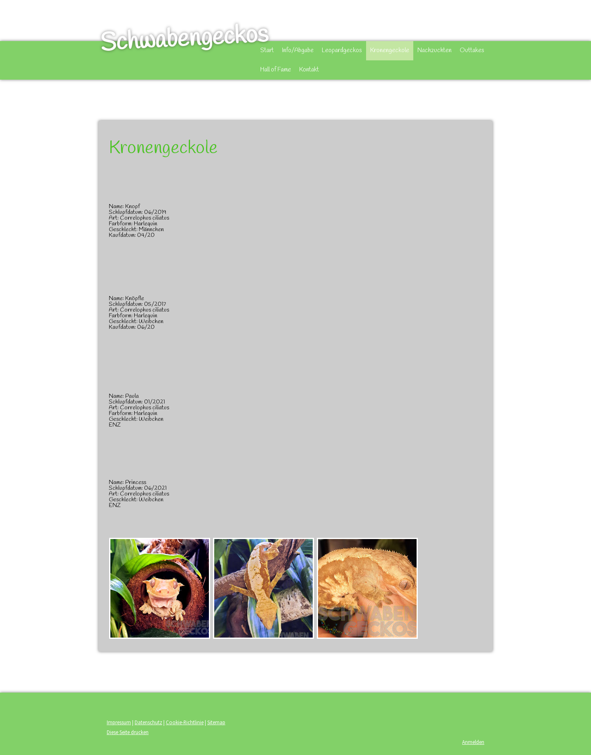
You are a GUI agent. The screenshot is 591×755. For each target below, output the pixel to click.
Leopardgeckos (342, 50)
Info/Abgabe (298, 50)
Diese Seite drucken (128, 732)
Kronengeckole (389, 50)
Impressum (119, 722)
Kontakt (309, 70)
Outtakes (472, 50)
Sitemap (216, 722)
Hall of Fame (275, 70)
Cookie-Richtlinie (185, 722)
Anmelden (473, 742)
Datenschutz (148, 722)
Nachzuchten (434, 50)
